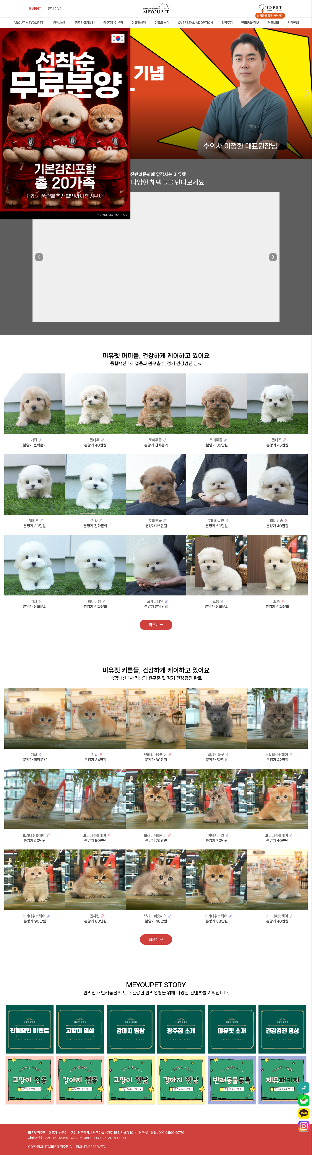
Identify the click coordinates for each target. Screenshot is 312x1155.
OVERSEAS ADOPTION (195, 22)
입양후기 (227, 22)
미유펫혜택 (139, 22)
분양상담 (54, 8)
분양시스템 (59, 22)
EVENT (35, 8)
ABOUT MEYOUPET (28, 22)
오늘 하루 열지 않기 (108, 215)
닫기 (125, 215)
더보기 (156, 625)
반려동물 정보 (250, 22)
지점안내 (293, 22)
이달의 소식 (161, 22)
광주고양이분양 (113, 22)
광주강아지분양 (85, 22)
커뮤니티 (273, 22)
